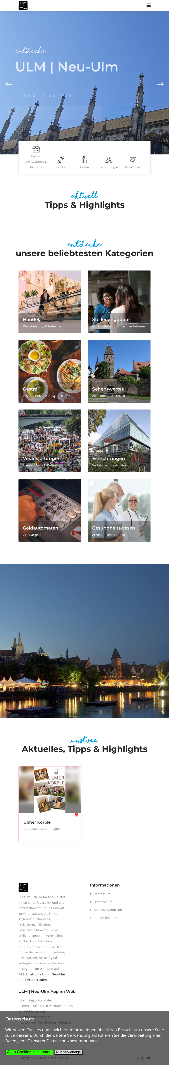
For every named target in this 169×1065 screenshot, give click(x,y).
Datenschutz (103, 902)
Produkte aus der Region (42, 828)
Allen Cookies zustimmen (29, 1052)
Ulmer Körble (37, 822)
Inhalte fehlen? (105, 918)
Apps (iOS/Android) (108, 910)
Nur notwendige (68, 1052)
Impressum (102, 894)
